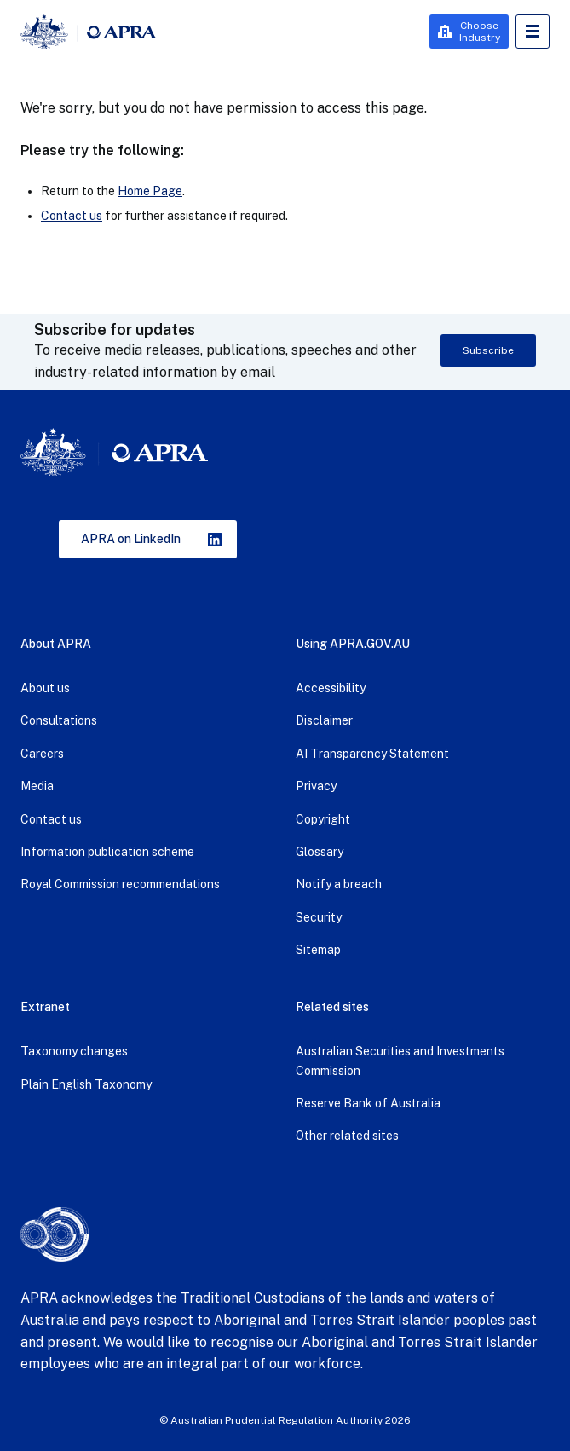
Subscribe (488, 350)
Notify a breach (339, 884)
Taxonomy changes (74, 1051)
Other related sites (347, 1135)
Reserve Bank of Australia (368, 1103)
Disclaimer (324, 720)
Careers (42, 753)
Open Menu (532, 31)
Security (319, 917)
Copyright (323, 819)
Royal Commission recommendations (120, 884)
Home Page (150, 191)
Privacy (316, 786)
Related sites (332, 1007)
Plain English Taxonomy (86, 1084)
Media (37, 786)
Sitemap (318, 950)
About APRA (55, 643)
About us (45, 688)
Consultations (58, 720)
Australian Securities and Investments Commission (400, 1060)
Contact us (71, 216)
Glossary (319, 851)
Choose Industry (479, 31)
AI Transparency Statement (372, 753)
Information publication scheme (107, 851)
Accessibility (331, 688)
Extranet (45, 1007)
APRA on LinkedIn (131, 539)
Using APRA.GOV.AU (353, 643)
